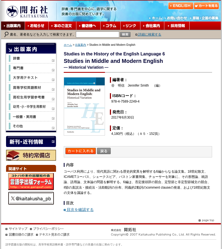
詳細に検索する (148, 34)
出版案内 (80, 44)
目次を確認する (79, 209)
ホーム (68, 44)
